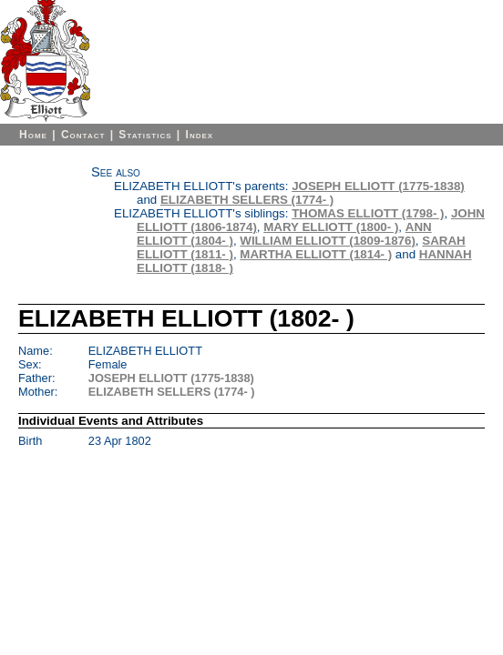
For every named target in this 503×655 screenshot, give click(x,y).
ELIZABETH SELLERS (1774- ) (247, 200)
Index (200, 134)
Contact (83, 134)
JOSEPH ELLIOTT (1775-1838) (378, 186)
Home (33, 134)
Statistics (144, 134)
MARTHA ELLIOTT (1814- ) (316, 254)
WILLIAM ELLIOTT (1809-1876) (328, 240)
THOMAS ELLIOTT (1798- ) (368, 213)
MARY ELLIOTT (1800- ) (330, 227)
